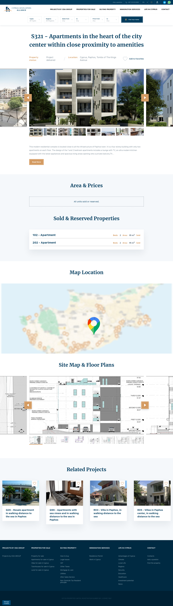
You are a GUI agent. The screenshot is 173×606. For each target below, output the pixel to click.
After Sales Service (67, 577)
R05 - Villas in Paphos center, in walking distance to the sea (150, 513)
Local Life (122, 563)
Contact (165, 9)
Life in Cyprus (150, 9)
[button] (28, 98)
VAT (61, 563)
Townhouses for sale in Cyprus (42, 566)
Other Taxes (65, 566)
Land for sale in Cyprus (40, 570)
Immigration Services (130, 9)
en (143, 2)
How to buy (64, 556)
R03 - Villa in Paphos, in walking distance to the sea (107, 513)
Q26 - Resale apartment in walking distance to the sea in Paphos (20, 513)
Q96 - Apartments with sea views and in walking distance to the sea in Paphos (64, 515)
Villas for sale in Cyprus (40, 563)
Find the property (153, 563)
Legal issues (65, 559)
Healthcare (122, 577)
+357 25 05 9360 (132, 2)
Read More (36, 162)
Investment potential (126, 580)
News (120, 584)
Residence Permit (96, 556)
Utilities (63, 573)
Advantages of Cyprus (126, 556)
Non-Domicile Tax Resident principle (70, 581)
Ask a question (117, 2)
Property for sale (37, 556)
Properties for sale (85, 9)
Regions (121, 566)
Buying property (108, 9)
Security (121, 570)
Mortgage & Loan (66, 570)
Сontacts (150, 556)
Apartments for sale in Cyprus (42, 559)
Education (122, 573)
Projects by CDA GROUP (61, 9)
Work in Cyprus (95, 559)
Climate (121, 559)
